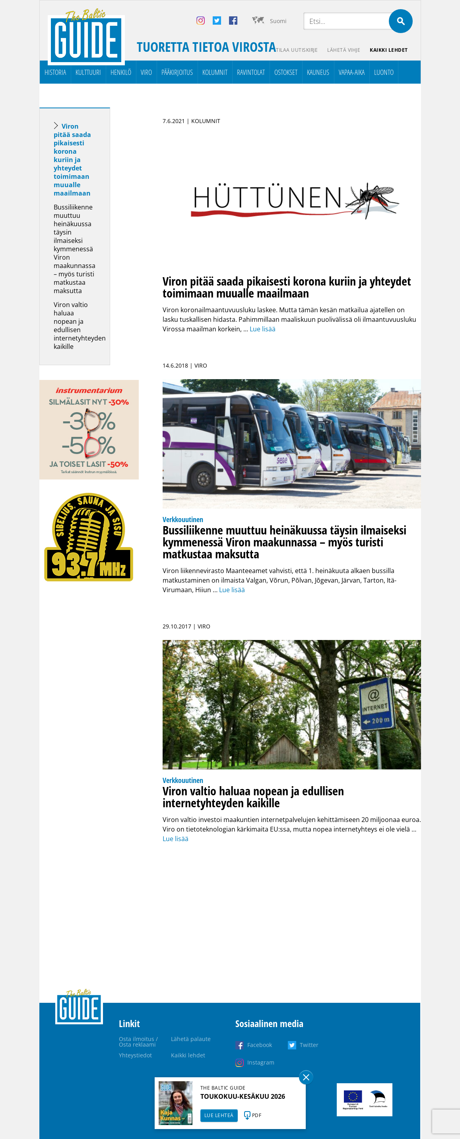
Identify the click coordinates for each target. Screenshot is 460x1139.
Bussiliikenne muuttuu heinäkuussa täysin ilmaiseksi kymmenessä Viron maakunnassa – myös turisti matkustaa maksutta (74, 249)
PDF (257, 1115)
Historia (55, 72)
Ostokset (285, 72)
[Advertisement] (89, 722)
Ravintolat (251, 72)
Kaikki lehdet (389, 50)
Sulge (306, 1077)
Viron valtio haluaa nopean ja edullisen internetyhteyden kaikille (80, 325)
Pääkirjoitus (177, 72)
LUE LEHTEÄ (219, 1115)
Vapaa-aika (352, 72)
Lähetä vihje (343, 50)
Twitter (309, 1045)
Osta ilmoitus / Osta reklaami (138, 1041)
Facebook (259, 1045)
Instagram (260, 1062)
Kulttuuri (88, 72)
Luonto (384, 72)
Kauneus (318, 72)
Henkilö (121, 72)
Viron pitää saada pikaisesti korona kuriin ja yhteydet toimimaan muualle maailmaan (72, 160)
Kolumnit (214, 72)
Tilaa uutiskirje (297, 50)
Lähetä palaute (191, 1039)
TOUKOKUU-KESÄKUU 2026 (242, 1096)
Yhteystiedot (135, 1055)
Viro (146, 72)
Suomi (278, 21)
